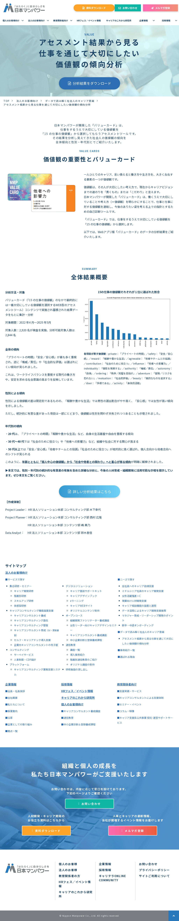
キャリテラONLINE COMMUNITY (112, 878)
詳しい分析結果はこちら (92, 491)
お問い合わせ (130, 8)
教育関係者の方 (69, 876)
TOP (6, 101)
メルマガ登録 (162, 8)
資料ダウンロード (96, 8)
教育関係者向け (60, 20)
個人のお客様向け (11, 20)
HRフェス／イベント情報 (89, 20)
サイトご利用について (154, 876)
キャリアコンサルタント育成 (30, 630)
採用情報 (166, 20)
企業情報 (143, 20)
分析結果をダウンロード (92, 83)
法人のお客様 (68, 870)
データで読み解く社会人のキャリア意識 (69, 101)
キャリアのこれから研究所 (118, 20)
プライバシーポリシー (154, 870)
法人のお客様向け (36, 20)
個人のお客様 (68, 864)
